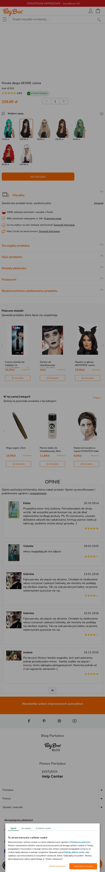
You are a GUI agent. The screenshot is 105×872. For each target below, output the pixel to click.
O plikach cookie (43, 828)
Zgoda (13, 828)
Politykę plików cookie (74, 852)
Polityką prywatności (80, 842)
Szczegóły (26, 828)
